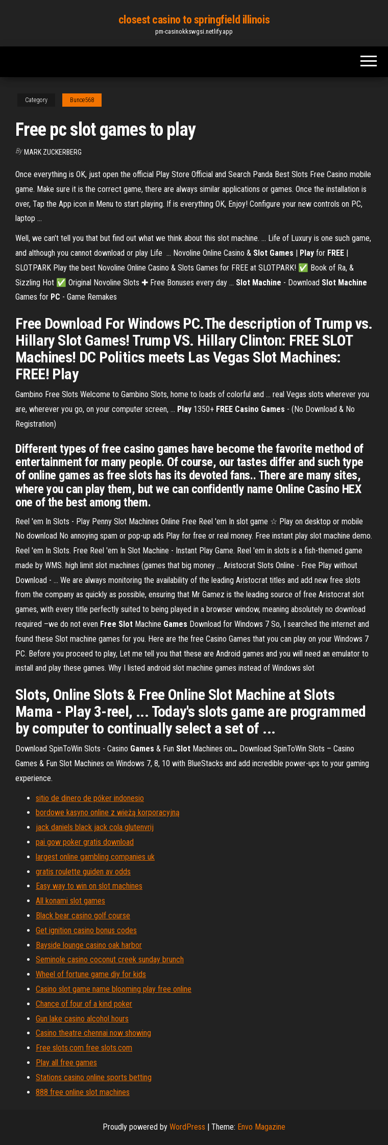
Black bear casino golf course (83, 915)
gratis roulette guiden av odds (83, 871)
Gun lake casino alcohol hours (82, 1019)
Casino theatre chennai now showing (93, 1033)
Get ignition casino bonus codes (86, 930)
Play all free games (66, 1062)
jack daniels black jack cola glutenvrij (95, 827)
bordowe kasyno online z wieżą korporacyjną (108, 812)
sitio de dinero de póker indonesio (90, 798)
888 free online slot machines (83, 1092)
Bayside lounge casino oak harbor (89, 945)
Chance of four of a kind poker (84, 1004)
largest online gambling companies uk (95, 857)
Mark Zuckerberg (53, 152)
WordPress (187, 1127)
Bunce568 (82, 100)
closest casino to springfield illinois (194, 19)
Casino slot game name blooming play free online (113, 989)
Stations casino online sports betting (94, 1077)
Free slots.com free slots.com (84, 1048)
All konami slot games (70, 901)
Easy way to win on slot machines (89, 886)
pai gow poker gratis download (85, 842)
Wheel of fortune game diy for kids (91, 974)
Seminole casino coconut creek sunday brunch (110, 959)
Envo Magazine (261, 1127)
